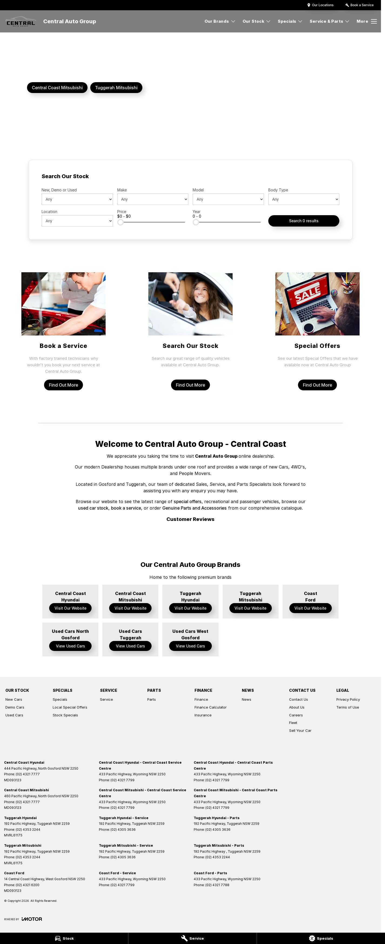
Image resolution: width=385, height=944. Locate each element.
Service (106, 699)
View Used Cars (70, 646)
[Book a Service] (63, 331)
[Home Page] (21, 21)
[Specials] (321, 938)
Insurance (203, 715)
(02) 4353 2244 (28, 829)
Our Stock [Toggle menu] (257, 21)
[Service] (192, 938)
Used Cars (14, 715)
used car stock (93, 508)
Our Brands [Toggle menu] (220, 21)
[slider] (120, 222)
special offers (188, 501)
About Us (296, 707)
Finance (201, 699)
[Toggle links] (23, 919)
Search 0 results (304, 220)
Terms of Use (347, 707)
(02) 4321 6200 (27, 885)
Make (122, 190)
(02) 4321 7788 (217, 885)
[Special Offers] (317, 331)
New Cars (13, 699)
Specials (60, 699)
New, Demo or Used (59, 190)
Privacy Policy (348, 699)
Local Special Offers (70, 707)
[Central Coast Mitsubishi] (57, 87)
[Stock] (64, 938)
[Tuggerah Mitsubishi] (116, 87)
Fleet (293, 722)
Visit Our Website (70, 608)
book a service (126, 508)
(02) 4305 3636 (123, 829)
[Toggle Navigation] (367, 21)
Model (198, 190)
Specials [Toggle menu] (290, 21)
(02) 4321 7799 (123, 780)
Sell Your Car (300, 730)
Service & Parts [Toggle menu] (330, 21)
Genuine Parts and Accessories (194, 508)
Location (49, 211)
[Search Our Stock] (190, 331)
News (246, 699)
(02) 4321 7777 (28, 774)
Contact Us (298, 699)
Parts (151, 699)
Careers (296, 715)
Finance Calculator (211, 707)
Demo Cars (14, 707)
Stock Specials (65, 715)
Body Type (278, 190)
